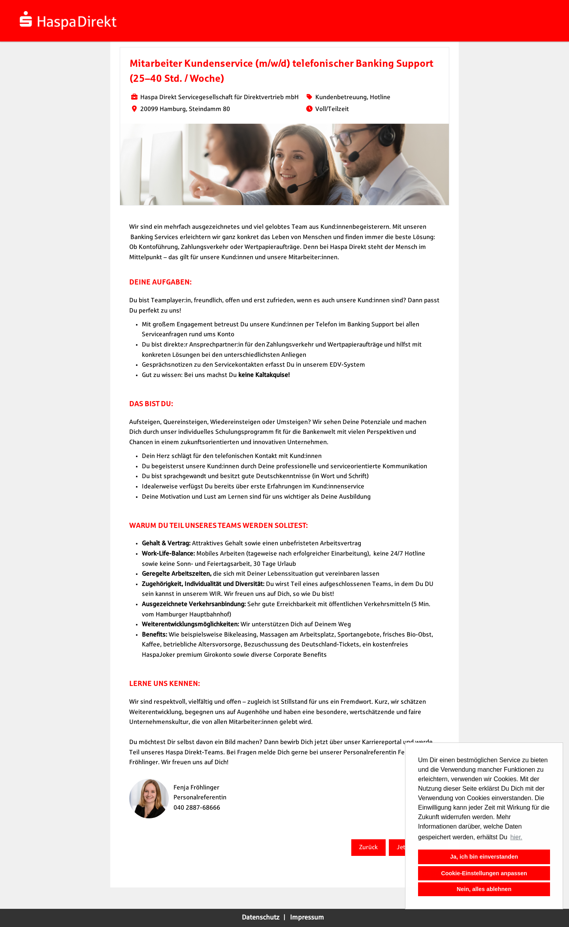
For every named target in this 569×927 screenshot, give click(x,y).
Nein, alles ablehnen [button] (484, 889)
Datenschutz (260, 917)
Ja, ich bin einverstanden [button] (484, 857)
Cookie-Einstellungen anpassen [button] (484, 873)
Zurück (368, 847)
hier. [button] (516, 837)
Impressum (307, 917)
